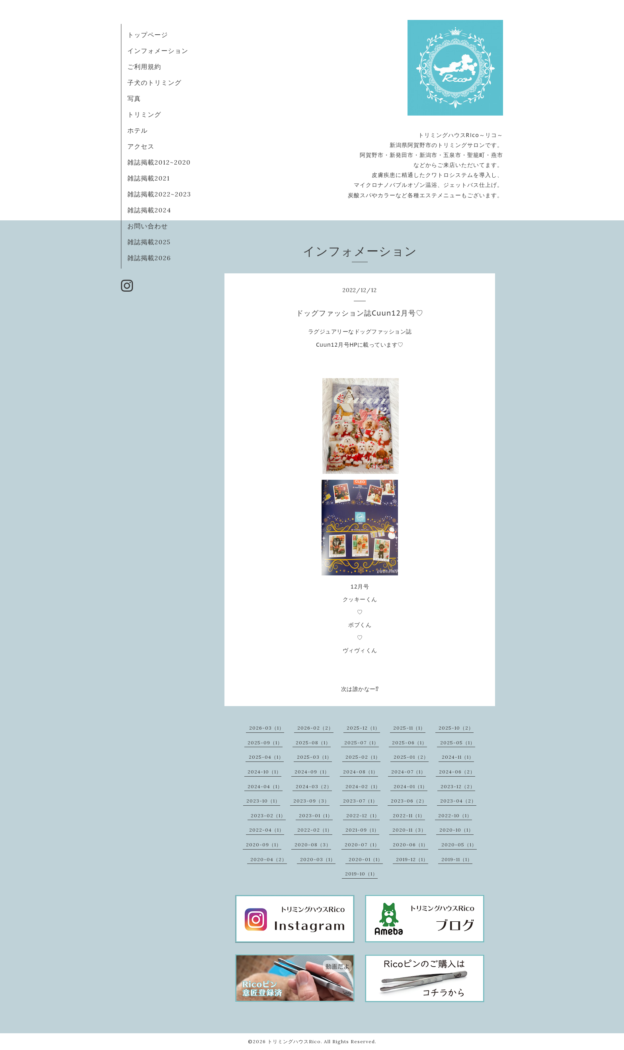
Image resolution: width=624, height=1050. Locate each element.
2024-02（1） (362, 786)
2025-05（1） (457, 743)
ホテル (137, 130)
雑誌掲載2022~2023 (159, 194)
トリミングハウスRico (294, 1041)
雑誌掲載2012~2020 (159, 162)
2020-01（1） (366, 859)
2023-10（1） (263, 801)
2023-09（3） (311, 801)
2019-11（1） (456, 859)
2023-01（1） (316, 815)
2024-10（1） (264, 772)
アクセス (140, 146)
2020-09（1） (263, 845)
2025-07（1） (361, 743)
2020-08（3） (312, 845)
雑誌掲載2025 (148, 242)
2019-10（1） (361, 874)
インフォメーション (157, 51)
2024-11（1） (458, 757)
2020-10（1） (456, 830)
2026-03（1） (266, 728)
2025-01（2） (411, 757)
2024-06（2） (457, 772)
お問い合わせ (147, 226)
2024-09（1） (312, 772)
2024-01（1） (410, 786)
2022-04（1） (266, 830)
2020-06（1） (410, 845)
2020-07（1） (362, 845)
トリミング (144, 114)
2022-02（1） (314, 830)
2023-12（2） (458, 786)
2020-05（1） (459, 845)
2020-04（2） (268, 859)
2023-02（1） (268, 815)
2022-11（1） (409, 815)
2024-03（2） (314, 786)
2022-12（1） (363, 815)
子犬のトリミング (154, 82)
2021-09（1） (362, 830)
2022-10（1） (455, 815)
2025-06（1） (409, 743)
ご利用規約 (144, 67)
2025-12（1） (363, 728)
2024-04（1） (265, 786)
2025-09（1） (265, 743)
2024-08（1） (360, 772)
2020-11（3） (409, 830)
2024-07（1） (408, 772)
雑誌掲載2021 (148, 178)
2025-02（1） (362, 757)
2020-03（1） (317, 859)
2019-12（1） (412, 859)
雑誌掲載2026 (149, 258)
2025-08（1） (313, 743)
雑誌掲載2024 (149, 210)
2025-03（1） (314, 757)
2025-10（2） (456, 728)
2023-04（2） (458, 801)
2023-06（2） (409, 801)
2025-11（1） (409, 728)
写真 (134, 98)
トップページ (147, 35)
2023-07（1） (360, 801)
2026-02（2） (315, 728)
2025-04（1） (266, 757)
